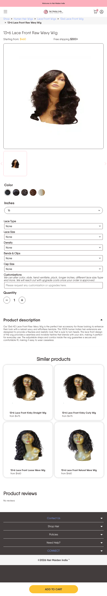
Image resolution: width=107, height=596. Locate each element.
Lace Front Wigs (46, 18)
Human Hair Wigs (23, 18)
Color (8, 185)
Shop (6, 18)
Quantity (9, 293)
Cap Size (9, 264)
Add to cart (53, 589)
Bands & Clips (12, 253)
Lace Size (9, 232)
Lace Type (10, 221)
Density (8, 242)
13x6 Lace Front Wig (71, 18)
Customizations (13, 274)
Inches (9, 203)
